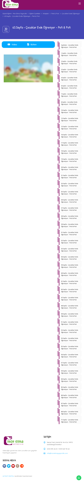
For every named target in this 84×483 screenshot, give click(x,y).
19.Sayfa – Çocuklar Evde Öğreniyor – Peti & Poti (69, 160)
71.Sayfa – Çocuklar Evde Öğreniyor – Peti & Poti (69, 421)
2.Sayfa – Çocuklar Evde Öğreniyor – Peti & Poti (69, 62)
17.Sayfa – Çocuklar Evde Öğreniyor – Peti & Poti (69, 144)
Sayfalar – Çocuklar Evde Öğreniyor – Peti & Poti (69, 46)
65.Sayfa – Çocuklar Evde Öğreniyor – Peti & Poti (69, 388)
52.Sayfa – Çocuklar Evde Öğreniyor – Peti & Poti (69, 331)
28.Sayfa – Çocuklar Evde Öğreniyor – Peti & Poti (69, 217)
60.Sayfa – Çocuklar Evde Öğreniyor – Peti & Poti (69, 380)
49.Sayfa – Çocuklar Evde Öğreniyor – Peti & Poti (69, 315)
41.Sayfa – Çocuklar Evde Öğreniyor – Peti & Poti (69, 282)
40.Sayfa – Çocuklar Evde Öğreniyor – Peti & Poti (69, 274)
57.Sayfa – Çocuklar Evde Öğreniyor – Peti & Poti (69, 364)
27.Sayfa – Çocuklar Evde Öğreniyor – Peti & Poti (69, 209)
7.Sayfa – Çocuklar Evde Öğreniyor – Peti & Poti (69, 95)
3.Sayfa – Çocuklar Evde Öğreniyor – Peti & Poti (69, 70)
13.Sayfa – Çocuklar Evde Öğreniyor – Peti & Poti (69, 127)
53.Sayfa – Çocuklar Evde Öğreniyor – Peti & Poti (69, 339)
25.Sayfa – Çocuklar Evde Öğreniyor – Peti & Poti (69, 193)
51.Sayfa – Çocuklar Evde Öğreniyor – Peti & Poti (69, 323)
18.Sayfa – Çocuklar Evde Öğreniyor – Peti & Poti (69, 152)
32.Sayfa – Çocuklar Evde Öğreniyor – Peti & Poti (69, 242)
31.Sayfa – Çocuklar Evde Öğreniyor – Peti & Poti (69, 233)
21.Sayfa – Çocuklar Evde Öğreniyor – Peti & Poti (69, 176)
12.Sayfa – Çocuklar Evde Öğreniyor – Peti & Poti (69, 119)
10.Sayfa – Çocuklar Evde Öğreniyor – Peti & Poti (69, 111)
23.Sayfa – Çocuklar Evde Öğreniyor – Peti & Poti (69, 185)
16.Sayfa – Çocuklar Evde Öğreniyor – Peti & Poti (69, 136)
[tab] (12, 44)
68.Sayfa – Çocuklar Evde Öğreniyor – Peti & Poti (69, 413)
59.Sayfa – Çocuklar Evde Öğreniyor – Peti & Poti (69, 372)
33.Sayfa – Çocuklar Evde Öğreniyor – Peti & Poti (69, 250)
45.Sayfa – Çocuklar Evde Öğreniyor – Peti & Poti (69, 290)
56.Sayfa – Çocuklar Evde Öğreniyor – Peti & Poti (69, 356)
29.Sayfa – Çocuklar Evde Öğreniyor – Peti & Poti (69, 225)
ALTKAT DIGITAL (8, 476)
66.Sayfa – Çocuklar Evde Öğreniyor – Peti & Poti (69, 396)
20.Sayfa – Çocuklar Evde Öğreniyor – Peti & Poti (69, 168)
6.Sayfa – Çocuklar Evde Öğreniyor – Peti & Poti (69, 87)
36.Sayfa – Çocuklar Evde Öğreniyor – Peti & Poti (69, 258)
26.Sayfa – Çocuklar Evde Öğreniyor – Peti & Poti (69, 201)
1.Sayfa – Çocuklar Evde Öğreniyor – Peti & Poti (69, 54)
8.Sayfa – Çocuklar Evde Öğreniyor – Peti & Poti (69, 103)
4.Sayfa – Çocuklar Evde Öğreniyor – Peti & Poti (69, 79)
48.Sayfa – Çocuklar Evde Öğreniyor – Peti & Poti (69, 307)
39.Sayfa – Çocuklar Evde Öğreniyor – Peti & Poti (69, 266)
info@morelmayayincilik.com (57, 453)
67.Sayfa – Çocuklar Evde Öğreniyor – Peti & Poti (69, 404)
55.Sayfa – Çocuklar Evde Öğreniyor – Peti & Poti (69, 347)
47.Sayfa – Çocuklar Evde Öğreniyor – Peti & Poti (69, 299)
